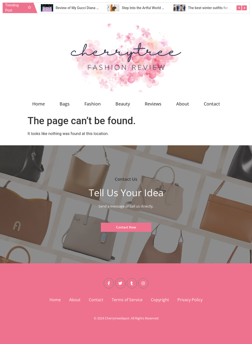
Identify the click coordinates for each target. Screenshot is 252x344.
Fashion (92, 104)
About (182, 104)
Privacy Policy (190, 299)
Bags (65, 104)
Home (38, 104)
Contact (212, 104)
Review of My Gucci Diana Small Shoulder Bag (91, 8)
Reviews (153, 104)
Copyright (160, 299)
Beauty (122, 104)
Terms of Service (127, 299)
